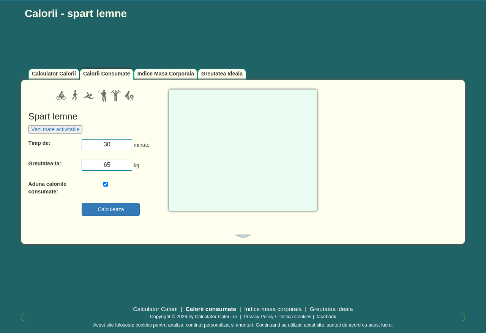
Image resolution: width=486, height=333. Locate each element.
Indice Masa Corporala (165, 74)
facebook (326, 316)
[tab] (243, 236)
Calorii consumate (211, 309)
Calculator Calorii (54, 74)
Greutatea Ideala (222, 74)
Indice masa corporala (272, 309)
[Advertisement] (205, 44)
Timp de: (39, 143)
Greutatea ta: (44, 163)
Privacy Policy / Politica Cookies (277, 316)
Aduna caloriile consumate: (47, 188)
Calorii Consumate (106, 74)
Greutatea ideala (331, 309)
